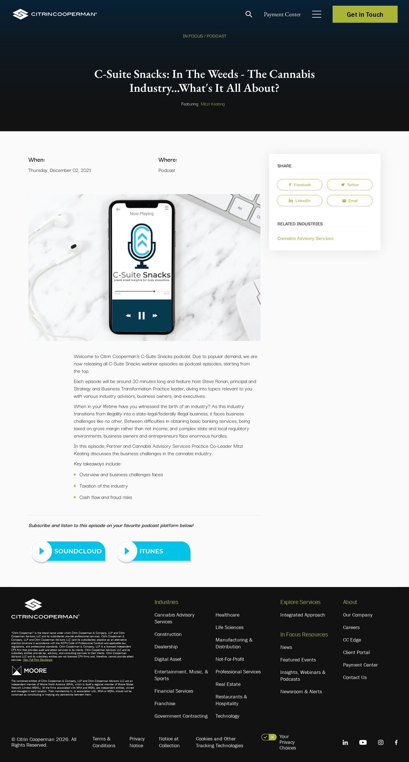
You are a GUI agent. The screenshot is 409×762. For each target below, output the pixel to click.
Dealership (166, 646)
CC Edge (352, 640)
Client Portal (356, 652)
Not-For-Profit (230, 659)
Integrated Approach (302, 615)
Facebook (299, 184)
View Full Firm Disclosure (37, 659)
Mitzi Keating (213, 103)
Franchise (165, 703)
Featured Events (298, 660)
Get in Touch (365, 14)
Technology (227, 716)
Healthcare (227, 615)
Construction (168, 634)
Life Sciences (229, 627)
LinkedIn (299, 200)
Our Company (357, 615)
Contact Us (355, 677)
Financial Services (174, 691)
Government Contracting (181, 716)
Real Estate (228, 684)
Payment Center (281, 14)
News (286, 647)
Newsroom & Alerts (301, 691)
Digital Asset (168, 659)
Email (350, 200)
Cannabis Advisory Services (305, 237)
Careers (351, 627)
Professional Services (238, 671)
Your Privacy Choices (287, 742)
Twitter (350, 184)
